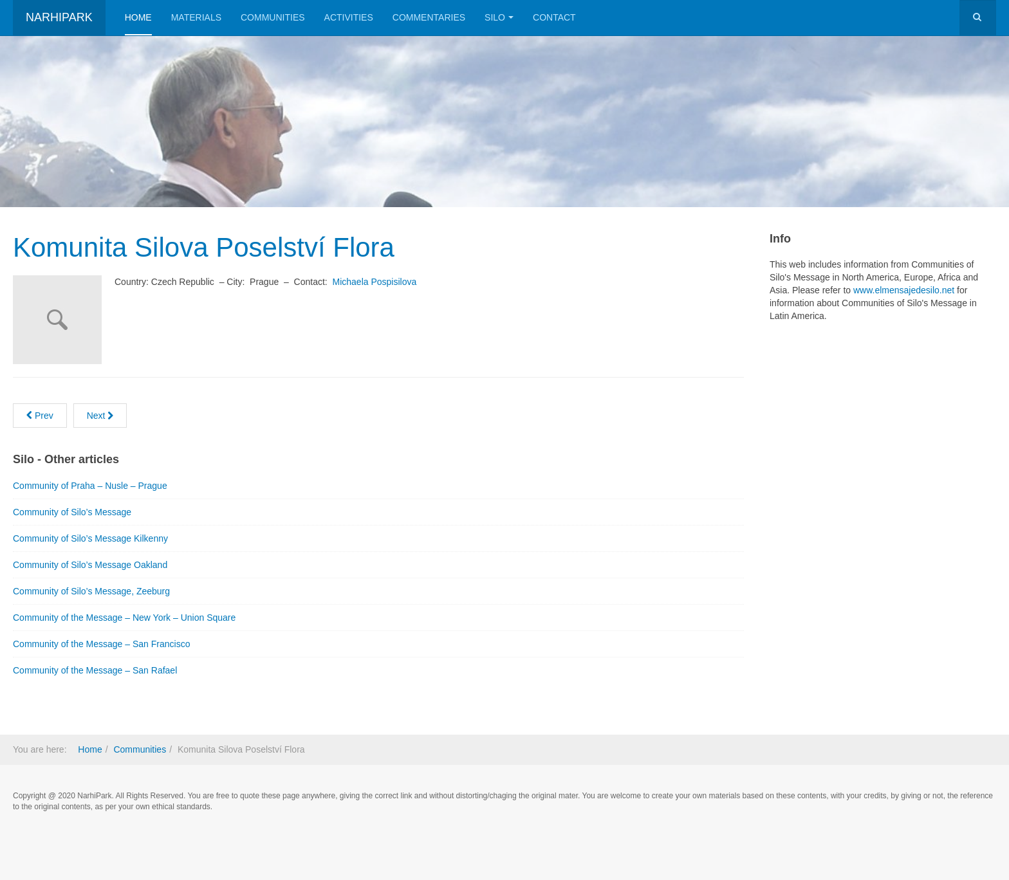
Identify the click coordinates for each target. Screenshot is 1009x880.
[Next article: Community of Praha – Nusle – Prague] (100, 415)
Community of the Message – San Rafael (95, 670)
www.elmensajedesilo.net (903, 290)
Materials (196, 17)
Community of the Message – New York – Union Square (124, 617)
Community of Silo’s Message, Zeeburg (91, 591)
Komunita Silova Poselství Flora (203, 247)
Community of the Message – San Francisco (101, 644)
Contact (554, 17)
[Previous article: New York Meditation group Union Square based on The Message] (40, 415)
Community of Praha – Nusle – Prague (90, 486)
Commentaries (429, 17)
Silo (499, 17)
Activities (348, 17)
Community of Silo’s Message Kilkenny (90, 538)
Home (138, 17)
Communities (273, 17)
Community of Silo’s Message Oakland (90, 565)
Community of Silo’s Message (72, 512)
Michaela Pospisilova (375, 282)
